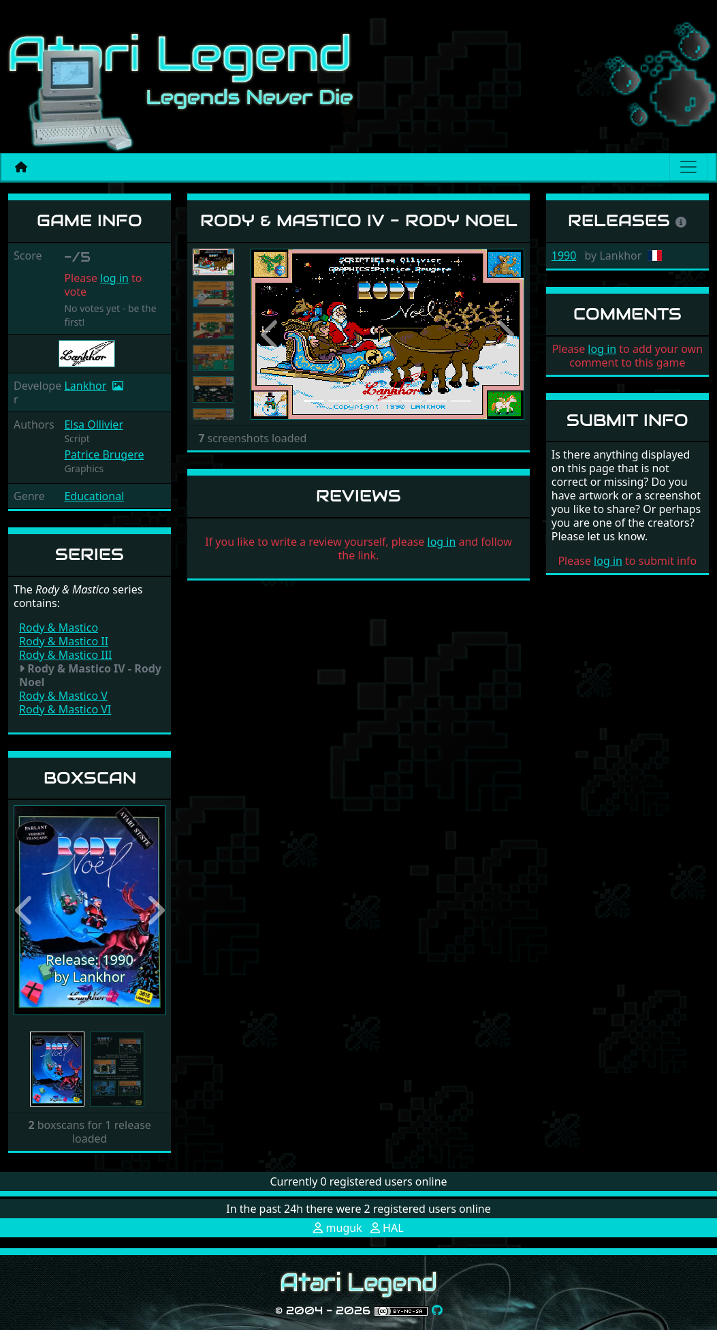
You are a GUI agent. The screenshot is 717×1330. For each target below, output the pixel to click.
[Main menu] (688, 167)
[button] (25, 910)
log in (114, 277)
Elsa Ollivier (93, 424)
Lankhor (85, 385)
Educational (94, 496)
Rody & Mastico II (63, 641)
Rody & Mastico (58, 627)
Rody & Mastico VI (65, 709)
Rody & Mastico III (65, 654)
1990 (564, 255)
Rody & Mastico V (63, 695)
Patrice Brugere (104, 454)
